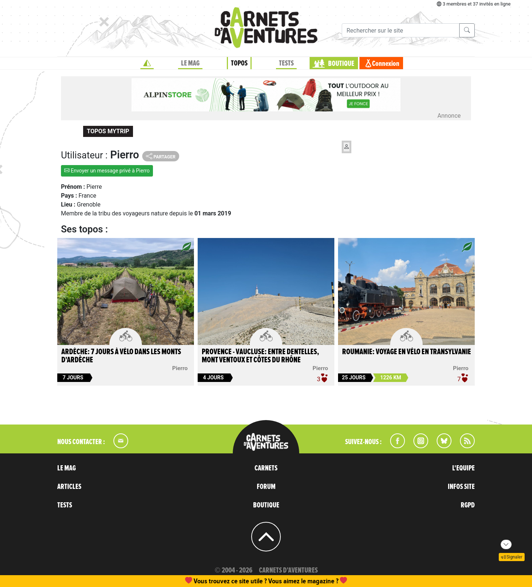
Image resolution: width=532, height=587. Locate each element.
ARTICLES (69, 486)
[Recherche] (401, 30)
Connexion (385, 63)
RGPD (468, 505)
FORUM (266, 486)
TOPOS (239, 63)
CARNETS (266, 468)
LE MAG (190, 63)
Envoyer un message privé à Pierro (107, 171)
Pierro (180, 368)
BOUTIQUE (341, 63)
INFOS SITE (461, 486)
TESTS (286, 63)
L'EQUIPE (463, 468)
